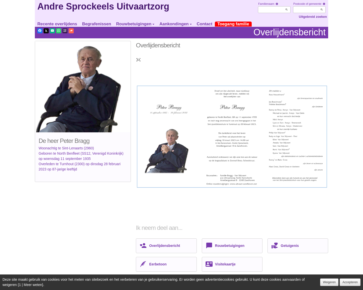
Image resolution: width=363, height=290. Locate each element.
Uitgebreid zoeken (313, 17)
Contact (204, 24)
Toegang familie (233, 24)
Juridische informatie (134, 285)
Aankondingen (175, 24)
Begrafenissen (96, 24)
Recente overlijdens (57, 24)
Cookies (109, 285)
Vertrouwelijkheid (86, 285)
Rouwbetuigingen (135, 24)
